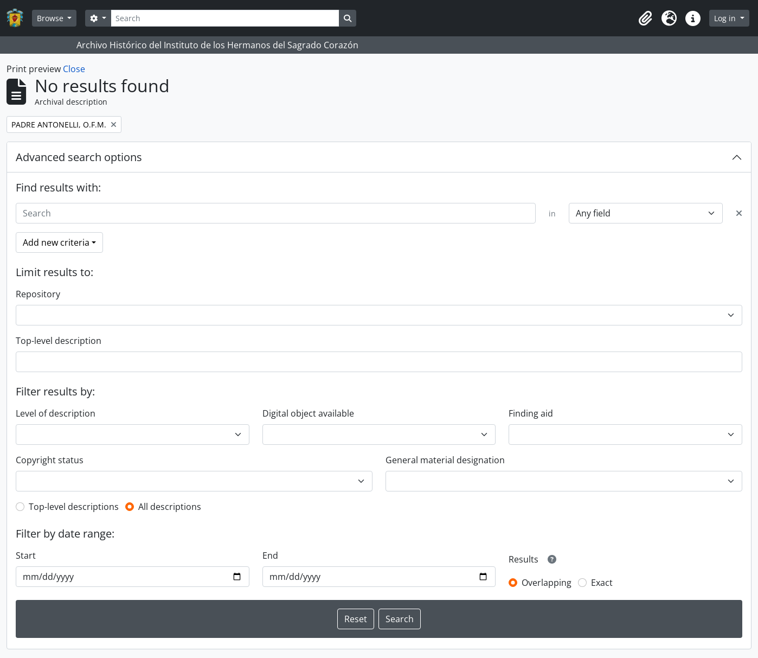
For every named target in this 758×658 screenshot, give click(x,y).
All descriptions (169, 507)
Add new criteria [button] (56, 242)
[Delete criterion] (739, 213)
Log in (726, 18)
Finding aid (531, 413)
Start (26, 555)
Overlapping (546, 583)
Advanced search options (79, 157)
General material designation (445, 460)
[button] (645, 18)
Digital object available (308, 413)
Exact (602, 583)
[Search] (225, 18)
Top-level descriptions (74, 507)
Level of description (55, 413)
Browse (51, 18)
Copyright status (49, 460)
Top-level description (58, 341)
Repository (38, 294)
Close (74, 69)
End (270, 555)
